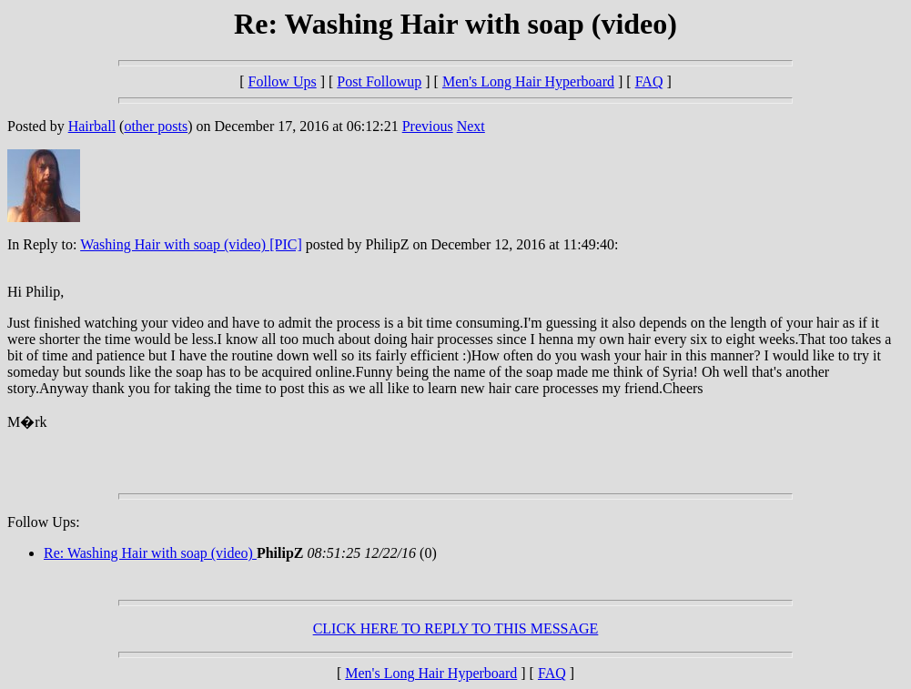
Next (471, 126)
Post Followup (379, 81)
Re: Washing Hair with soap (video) (150, 553)
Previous (427, 126)
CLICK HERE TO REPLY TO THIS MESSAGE (456, 628)
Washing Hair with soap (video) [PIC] (191, 244)
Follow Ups (282, 81)
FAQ (649, 81)
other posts (155, 126)
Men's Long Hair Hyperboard (528, 81)
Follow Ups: (43, 522)
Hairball (92, 126)
